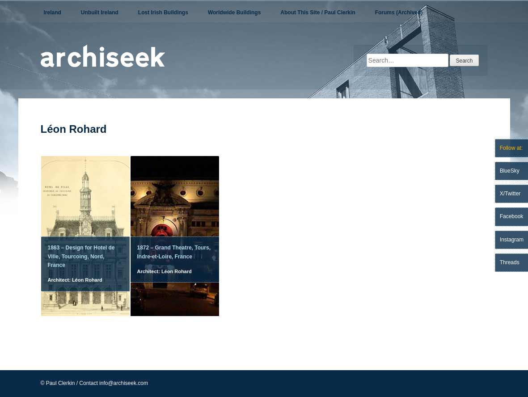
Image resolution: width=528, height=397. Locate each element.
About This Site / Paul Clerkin (317, 12)
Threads (510, 262)
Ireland (52, 12)
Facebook (512, 216)
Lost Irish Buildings (163, 12)
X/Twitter (510, 193)
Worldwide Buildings (234, 12)
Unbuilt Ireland (99, 12)
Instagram (512, 240)
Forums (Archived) (399, 12)
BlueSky (510, 171)
